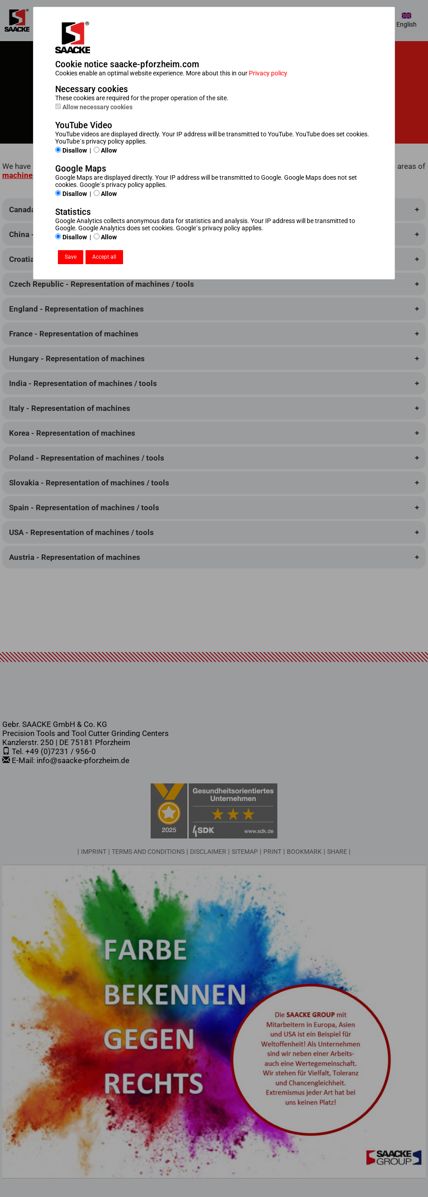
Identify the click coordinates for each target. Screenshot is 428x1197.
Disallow (71, 150)
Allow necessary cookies (94, 107)
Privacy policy (268, 73)
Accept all (104, 257)
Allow (105, 150)
